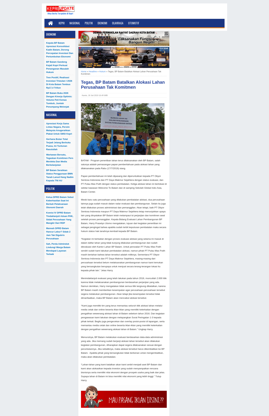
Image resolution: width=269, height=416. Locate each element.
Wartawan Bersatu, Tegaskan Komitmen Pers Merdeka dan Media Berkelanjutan (59, 159)
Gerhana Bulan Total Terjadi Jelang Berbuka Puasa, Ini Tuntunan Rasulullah (58, 144)
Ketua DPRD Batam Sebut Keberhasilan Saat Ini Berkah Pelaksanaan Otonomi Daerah (60, 202)
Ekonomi (102, 23)
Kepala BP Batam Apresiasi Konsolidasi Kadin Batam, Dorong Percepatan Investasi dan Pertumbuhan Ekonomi (59, 50)
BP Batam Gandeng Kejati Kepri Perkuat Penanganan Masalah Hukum (57, 67)
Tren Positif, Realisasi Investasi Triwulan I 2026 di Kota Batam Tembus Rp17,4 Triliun (59, 82)
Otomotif (133, 23)
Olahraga (117, 23)
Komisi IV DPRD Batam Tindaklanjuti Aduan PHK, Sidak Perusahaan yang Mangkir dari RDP (59, 217)
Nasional (74, 23)
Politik (89, 23)
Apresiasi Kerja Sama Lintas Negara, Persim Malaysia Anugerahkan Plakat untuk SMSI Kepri (59, 128)
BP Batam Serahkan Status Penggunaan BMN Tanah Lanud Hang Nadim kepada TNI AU (59, 175)
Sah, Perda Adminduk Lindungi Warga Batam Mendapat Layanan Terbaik (58, 249)
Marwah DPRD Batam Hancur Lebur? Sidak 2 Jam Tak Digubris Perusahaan (58, 233)
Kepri (62, 23)
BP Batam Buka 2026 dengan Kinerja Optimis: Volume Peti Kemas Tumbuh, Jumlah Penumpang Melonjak (59, 100)
